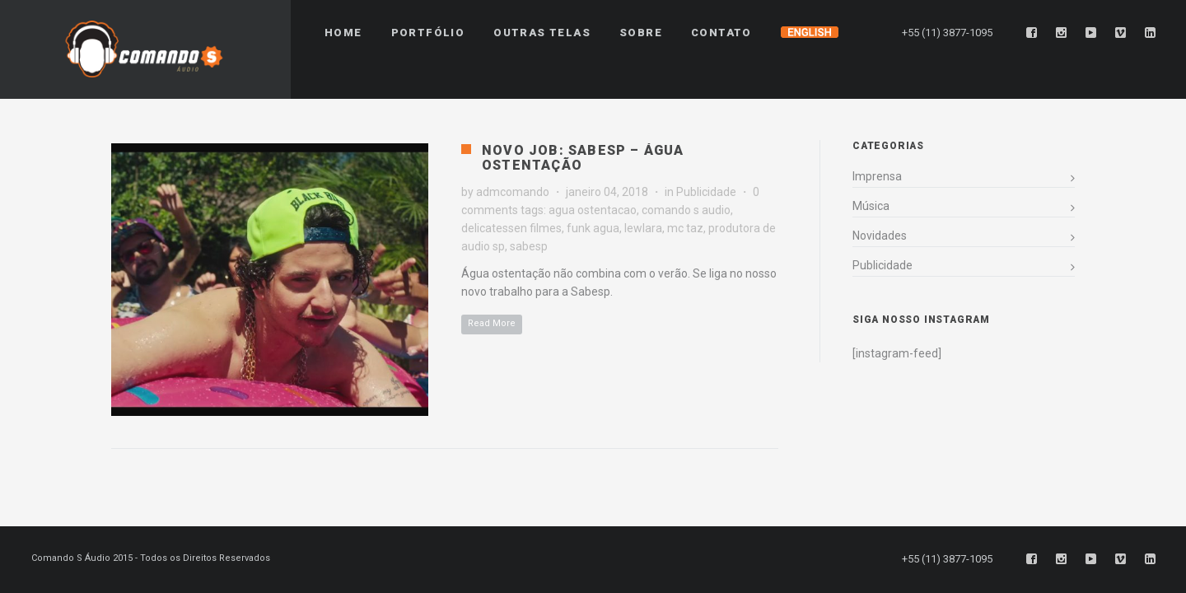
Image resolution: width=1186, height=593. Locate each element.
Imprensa (877, 176)
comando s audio (686, 210)
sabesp (529, 246)
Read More (492, 323)
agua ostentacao (593, 210)
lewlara (643, 228)
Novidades (879, 235)
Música (871, 205)
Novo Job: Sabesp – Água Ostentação (583, 157)
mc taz (685, 228)
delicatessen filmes (511, 228)
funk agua (593, 228)
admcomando (512, 191)
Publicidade (706, 191)
